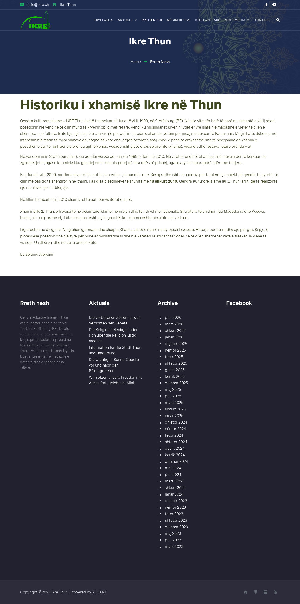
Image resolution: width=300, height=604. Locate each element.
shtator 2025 (176, 363)
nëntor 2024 (175, 428)
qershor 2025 (176, 382)
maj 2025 (173, 389)
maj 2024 (173, 468)
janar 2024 (174, 494)
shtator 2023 (176, 520)
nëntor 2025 (175, 350)
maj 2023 (173, 533)
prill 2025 (173, 396)
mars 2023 (174, 546)
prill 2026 (173, 317)
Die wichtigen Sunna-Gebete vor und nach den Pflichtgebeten (114, 365)
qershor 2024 (176, 461)
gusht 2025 (174, 369)
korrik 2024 (175, 454)
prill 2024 (173, 474)
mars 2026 (174, 324)
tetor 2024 (174, 435)
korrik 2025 (175, 376)
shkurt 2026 (175, 330)
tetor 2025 (174, 356)
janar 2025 (174, 415)
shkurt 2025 (175, 409)
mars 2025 (174, 402)
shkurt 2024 (175, 487)
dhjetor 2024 (176, 422)
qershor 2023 (176, 526)
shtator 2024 (176, 441)
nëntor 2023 (175, 507)
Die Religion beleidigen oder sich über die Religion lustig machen (113, 335)
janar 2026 (174, 337)
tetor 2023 (174, 513)
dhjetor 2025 (176, 343)
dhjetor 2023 (176, 500)
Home (136, 61)
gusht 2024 (174, 448)
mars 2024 (174, 481)
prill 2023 (173, 540)
